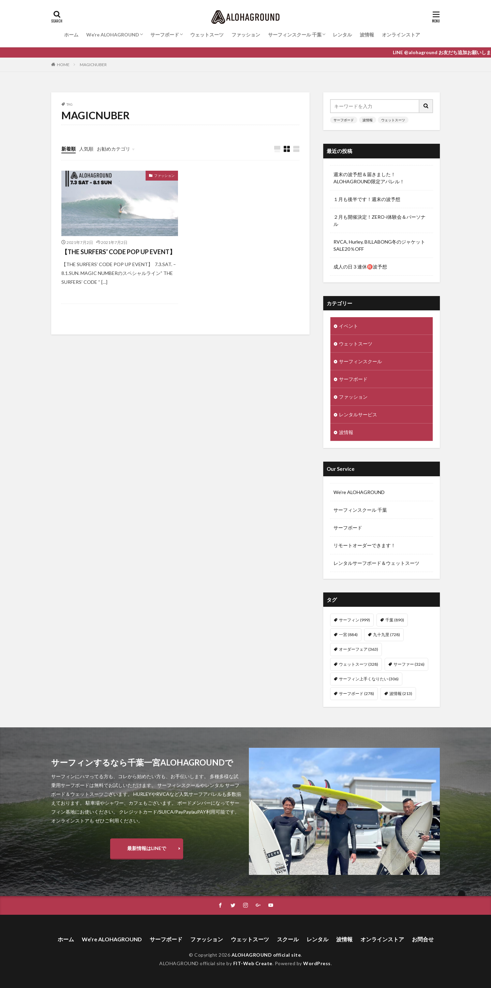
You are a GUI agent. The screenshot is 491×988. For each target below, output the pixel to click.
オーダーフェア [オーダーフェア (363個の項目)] (358, 649)
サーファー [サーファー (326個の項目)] (409, 664)
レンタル (342, 34)
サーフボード (164, 34)
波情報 (367, 34)
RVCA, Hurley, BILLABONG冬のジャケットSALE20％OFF (379, 245)
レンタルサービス (358, 414)
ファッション (246, 34)
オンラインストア (401, 34)
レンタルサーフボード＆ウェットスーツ (376, 563)
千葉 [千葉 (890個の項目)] (394, 619)
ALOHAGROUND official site (266, 955)
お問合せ (423, 939)
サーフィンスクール (360, 361)
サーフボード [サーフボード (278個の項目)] (356, 693)
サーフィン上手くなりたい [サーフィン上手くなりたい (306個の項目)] (369, 678)
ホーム (71, 34)
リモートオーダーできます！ (364, 545)
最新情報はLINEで (146, 848)
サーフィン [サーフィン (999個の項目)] (354, 619)
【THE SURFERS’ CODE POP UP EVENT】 (118, 252)
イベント (348, 326)
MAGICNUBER (93, 64)
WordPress (317, 963)
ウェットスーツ (207, 34)
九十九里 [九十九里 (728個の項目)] (386, 634)
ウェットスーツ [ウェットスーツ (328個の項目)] (358, 664)
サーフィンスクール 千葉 (295, 34)
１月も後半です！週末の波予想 (366, 199)
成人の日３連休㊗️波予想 (360, 266)
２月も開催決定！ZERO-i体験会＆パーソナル (379, 220)
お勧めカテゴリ (113, 149)
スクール (288, 939)
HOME (63, 64)
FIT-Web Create (252, 963)
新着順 (68, 149)
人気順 (86, 149)
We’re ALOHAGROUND (112, 34)
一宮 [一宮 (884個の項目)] (348, 634)
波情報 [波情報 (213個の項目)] (400, 693)
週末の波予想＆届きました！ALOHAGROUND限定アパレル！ (368, 177)
